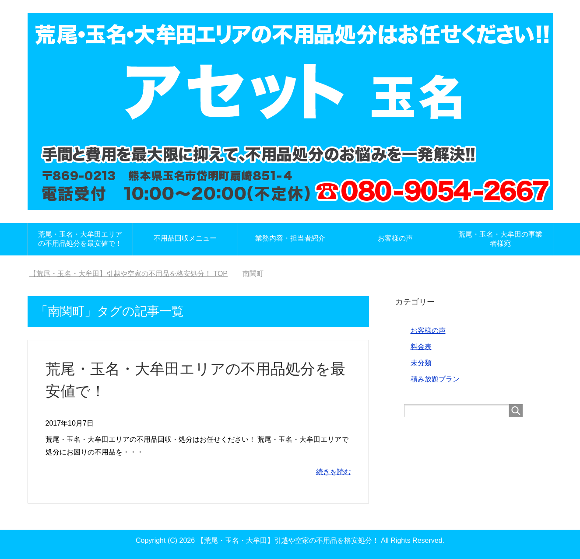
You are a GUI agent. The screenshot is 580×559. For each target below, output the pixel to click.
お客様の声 (395, 238)
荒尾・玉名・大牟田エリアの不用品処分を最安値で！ (80, 239)
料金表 (421, 346)
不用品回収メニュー (185, 238)
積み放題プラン (435, 379)
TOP (128, 273)
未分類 (421, 363)
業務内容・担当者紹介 (290, 238)
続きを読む (333, 471)
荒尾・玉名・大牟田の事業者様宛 (500, 239)
